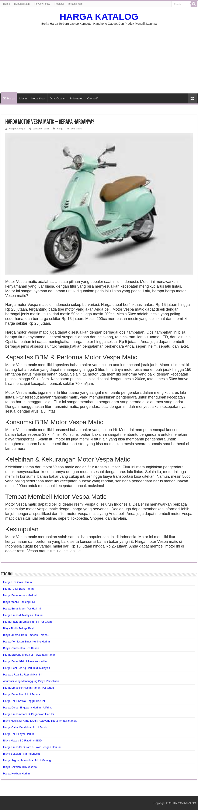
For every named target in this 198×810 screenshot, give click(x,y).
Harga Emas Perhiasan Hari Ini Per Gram (28, 687)
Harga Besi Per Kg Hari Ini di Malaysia (26, 668)
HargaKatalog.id (17, 128)
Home (6, 3)
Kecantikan (38, 98)
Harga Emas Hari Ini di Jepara (21, 694)
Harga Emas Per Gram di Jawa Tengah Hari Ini (32, 747)
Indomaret (76, 98)
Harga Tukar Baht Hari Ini (18, 588)
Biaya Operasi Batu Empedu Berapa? (26, 635)
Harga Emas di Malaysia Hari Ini (23, 615)
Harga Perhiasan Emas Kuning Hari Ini (27, 641)
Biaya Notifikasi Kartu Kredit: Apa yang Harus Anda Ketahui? (40, 720)
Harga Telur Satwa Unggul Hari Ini (24, 700)
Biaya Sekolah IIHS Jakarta (20, 766)
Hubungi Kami (22, 3)
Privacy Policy (42, 3)
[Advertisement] (99, 57)
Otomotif (92, 98)
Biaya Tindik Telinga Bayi (18, 628)
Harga (9, 98)
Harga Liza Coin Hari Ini (17, 582)
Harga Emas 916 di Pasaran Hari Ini (25, 661)
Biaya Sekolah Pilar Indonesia (21, 753)
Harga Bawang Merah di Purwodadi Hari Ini (29, 654)
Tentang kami (75, 3)
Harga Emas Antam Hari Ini (20, 595)
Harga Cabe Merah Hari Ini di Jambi (25, 727)
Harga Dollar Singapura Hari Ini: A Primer (28, 707)
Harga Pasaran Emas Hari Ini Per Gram (27, 621)
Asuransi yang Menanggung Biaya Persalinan (31, 681)
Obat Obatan (57, 98)
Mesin (23, 98)
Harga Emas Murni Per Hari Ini (22, 608)
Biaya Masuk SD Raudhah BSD (22, 740)
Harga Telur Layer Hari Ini (19, 733)
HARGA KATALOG (99, 16)
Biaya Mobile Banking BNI (19, 602)
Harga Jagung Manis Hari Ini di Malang (27, 760)
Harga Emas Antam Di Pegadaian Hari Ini (28, 714)
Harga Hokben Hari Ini (17, 773)
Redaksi (59, 3)
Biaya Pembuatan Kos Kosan (21, 648)
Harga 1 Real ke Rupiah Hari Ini (22, 674)
